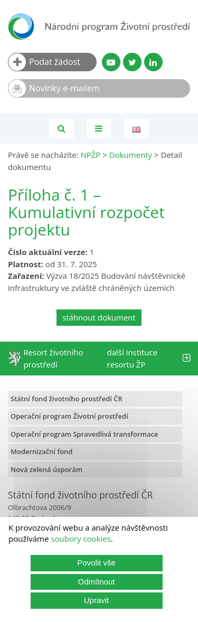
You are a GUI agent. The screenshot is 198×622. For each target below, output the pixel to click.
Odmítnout (96, 581)
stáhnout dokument (99, 317)
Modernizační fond (41, 451)
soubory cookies (81, 538)
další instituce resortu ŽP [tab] (149, 358)
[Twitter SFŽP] (132, 62)
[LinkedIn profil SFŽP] (153, 62)
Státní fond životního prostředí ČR (66, 398)
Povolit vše (96, 562)
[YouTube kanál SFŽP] (111, 62)
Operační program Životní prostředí (69, 416)
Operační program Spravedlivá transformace (84, 434)
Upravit (96, 600)
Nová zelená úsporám (46, 469)
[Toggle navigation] (99, 128)
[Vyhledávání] (61, 128)
